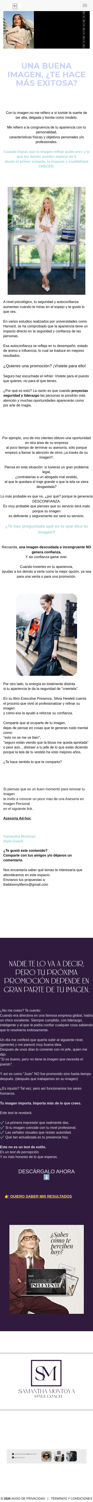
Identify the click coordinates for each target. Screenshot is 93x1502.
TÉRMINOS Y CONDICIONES (71, 1498)
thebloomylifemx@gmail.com (25, 884)
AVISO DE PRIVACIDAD (28, 1498)
